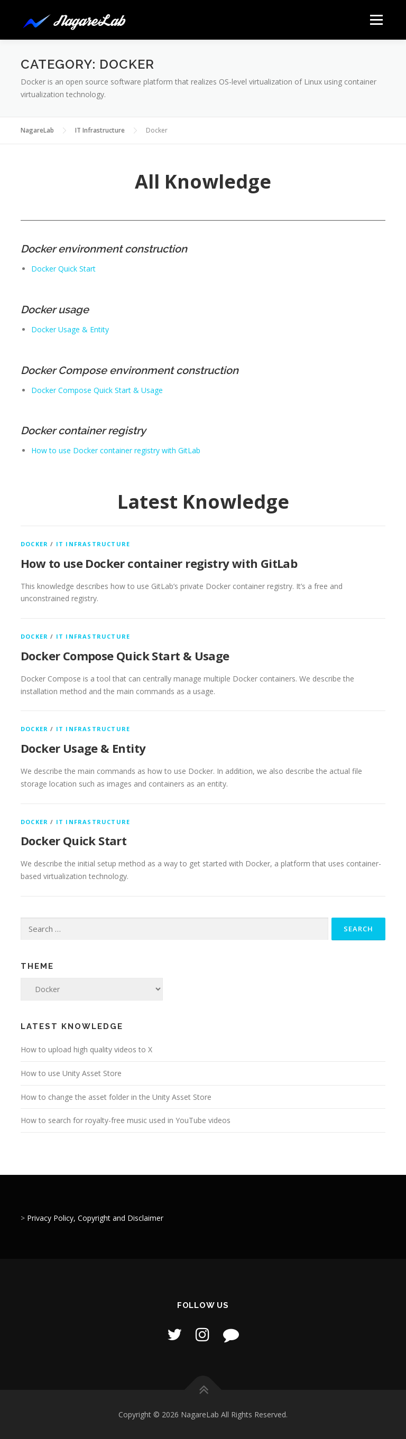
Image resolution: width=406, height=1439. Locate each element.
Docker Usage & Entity (70, 329)
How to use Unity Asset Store (71, 1073)
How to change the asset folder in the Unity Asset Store (116, 1097)
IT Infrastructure (93, 544)
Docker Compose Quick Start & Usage (97, 390)
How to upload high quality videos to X (86, 1049)
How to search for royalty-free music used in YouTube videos (125, 1120)
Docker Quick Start (63, 269)
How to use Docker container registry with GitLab (115, 450)
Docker (34, 544)
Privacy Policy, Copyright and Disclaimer (95, 1218)
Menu (376, 20)
